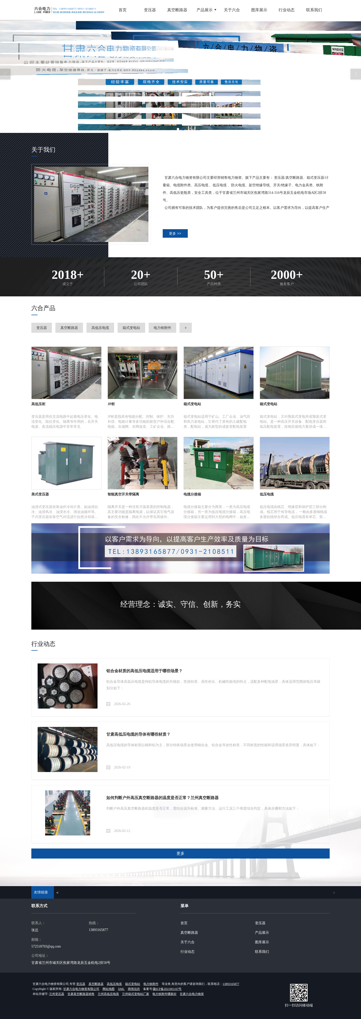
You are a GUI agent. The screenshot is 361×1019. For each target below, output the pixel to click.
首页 (184, 923)
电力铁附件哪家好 (164, 994)
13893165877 (98, 930)
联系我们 (262, 952)
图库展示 (262, 942)
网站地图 (109, 989)
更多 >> (175, 233)
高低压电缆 (100, 328)
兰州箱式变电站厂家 (135, 994)
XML (121, 989)
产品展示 (262, 933)
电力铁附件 (162, 328)
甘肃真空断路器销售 (81, 994)
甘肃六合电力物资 (192, 994)
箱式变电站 (131, 328)
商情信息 (134, 989)
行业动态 (187, 952)
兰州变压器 (56, 994)
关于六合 (187, 942)
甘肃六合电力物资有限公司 (81, 989)
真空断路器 (69, 328)
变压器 (41, 328)
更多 (180, 853)
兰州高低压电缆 (108, 994)
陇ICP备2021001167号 (167, 989)
